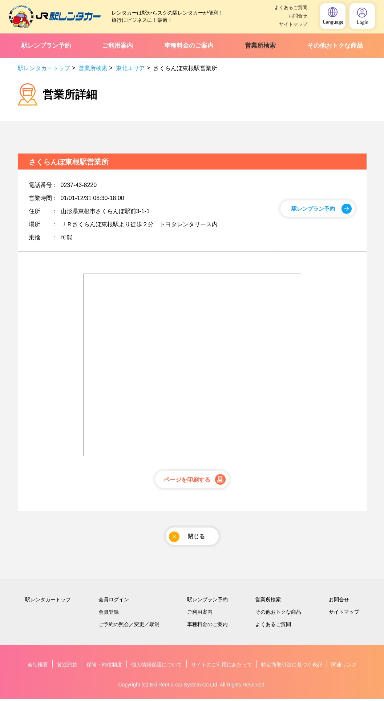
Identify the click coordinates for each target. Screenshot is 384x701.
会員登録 (108, 614)
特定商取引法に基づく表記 (291, 667)
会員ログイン (113, 602)
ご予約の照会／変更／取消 (128, 626)
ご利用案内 (117, 45)
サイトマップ (293, 24)
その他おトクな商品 (335, 45)
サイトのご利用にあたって (221, 667)
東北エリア (130, 68)
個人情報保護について (156, 667)
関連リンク (344, 667)
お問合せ (297, 15)
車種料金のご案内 (189, 45)
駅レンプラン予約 (46, 45)
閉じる (186, 537)
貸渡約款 (67, 667)
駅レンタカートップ (44, 68)
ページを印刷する (186, 480)
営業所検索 (260, 45)
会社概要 (38, 667)
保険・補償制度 (104, 667)
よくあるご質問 (290, 7)
